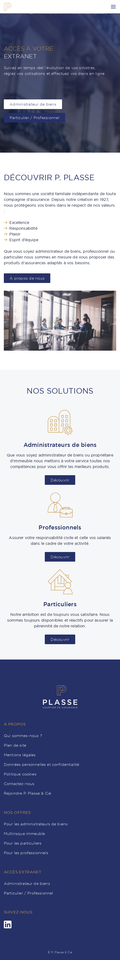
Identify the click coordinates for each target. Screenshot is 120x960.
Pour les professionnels (26, 852)
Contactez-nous (19, 783)
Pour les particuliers (22, 843)
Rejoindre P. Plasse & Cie (27, 793)
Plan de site (15, 745)
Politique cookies (20, 774)
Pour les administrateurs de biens (36, 824)
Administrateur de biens (27, 883)
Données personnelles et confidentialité (41, 764)
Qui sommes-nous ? (23, 735)
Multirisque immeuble (24, 833)
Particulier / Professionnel (28, 893)
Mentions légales (20, 754)
